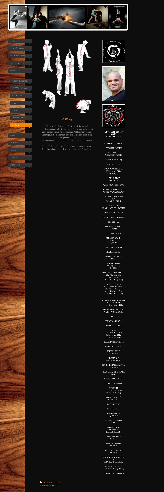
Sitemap (58, 482)
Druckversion (47, 482)
